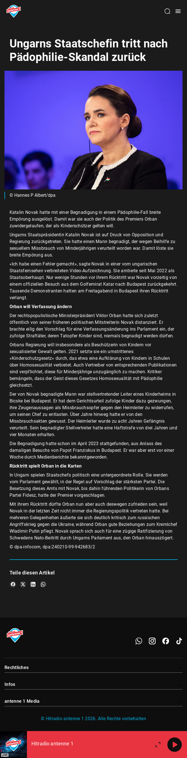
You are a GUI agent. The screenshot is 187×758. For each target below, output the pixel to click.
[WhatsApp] (138, 641)
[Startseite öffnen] (13, 11)
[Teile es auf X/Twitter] (23, 584)
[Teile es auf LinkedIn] (33, 584)
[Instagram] (152, 641)
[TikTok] (179, 641)
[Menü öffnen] (178, 11)
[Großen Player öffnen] (157, 744)
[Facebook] (165, 641)
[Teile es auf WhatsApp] (43, 584)
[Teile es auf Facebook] (13, 584)
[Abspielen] (175, 744)
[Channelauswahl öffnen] (167, 11)
